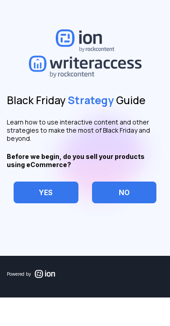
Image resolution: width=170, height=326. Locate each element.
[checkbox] (46, 193)
